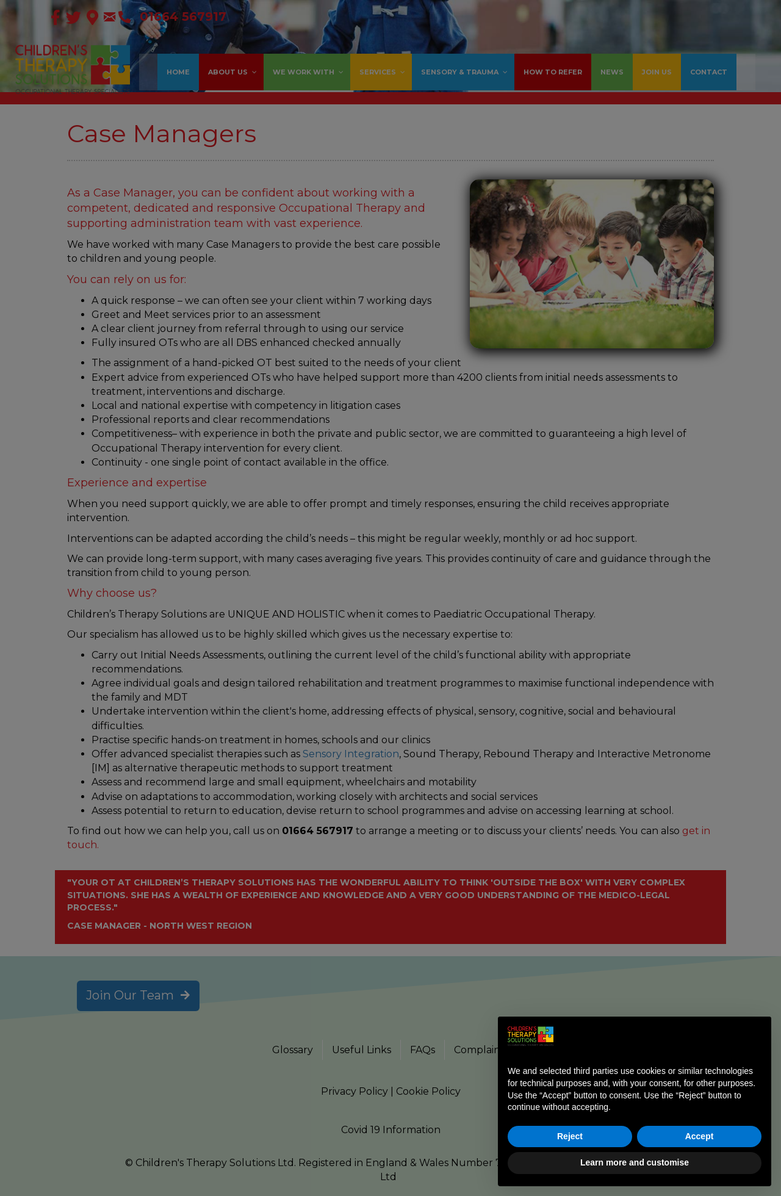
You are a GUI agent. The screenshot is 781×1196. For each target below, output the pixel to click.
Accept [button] (699, 1136)
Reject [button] (570, 1136)
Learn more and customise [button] (634, 1162)
